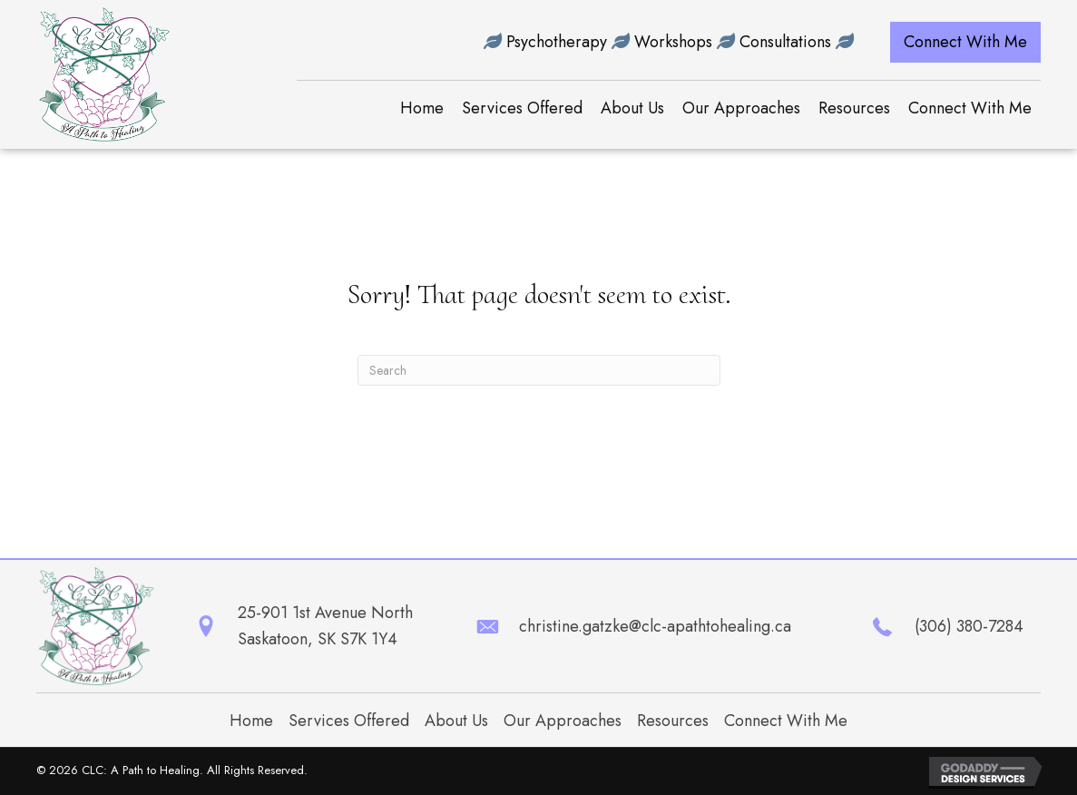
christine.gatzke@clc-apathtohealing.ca (655, 626)
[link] (422, 108)
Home (251, 720)
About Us (456, 720)
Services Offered (349, 720)
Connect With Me (785, 720)
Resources (673, 720)
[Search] (538, 370)
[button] (965, 42)
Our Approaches (563, 720)
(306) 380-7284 (969, 626)
